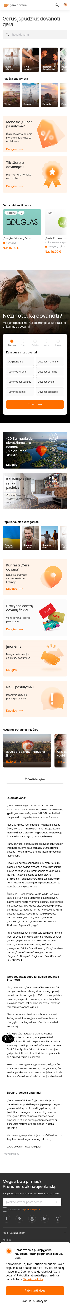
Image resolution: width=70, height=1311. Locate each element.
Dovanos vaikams (47, 371)
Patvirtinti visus (35, 1290)
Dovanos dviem (46, 381)
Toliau (35, 404)
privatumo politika (32, 1209)
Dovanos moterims (48, 361)
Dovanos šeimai (17, 391)
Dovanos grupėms (48, 391)
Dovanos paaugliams (19, 381)
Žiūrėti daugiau (35, 779)
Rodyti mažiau (11, 1153)
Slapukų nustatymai (35, 1301)
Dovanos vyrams (17, 371)
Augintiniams (15, 361)
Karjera (7, 1239)
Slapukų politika (33, 1279)
